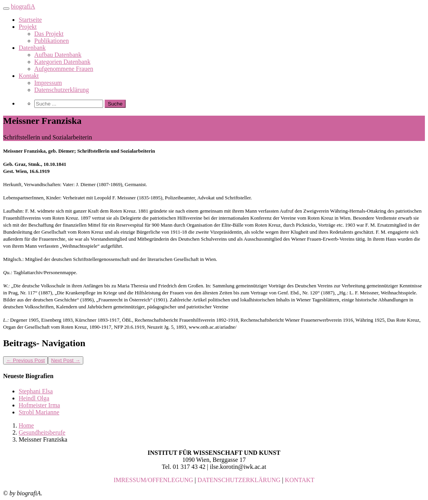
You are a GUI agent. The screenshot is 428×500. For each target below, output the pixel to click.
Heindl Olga (34, 398)
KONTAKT (299, 480)
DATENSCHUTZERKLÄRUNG (239, 480)
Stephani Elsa (36, 391)
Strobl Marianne (39, 412)
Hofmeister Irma (39, 405)
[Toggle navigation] (6, 8)
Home (26, 425)
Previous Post (25, 360)
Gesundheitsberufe (42, 432)
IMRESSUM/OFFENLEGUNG (153, 480)
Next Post (65, 360)
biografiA (23, 6)
